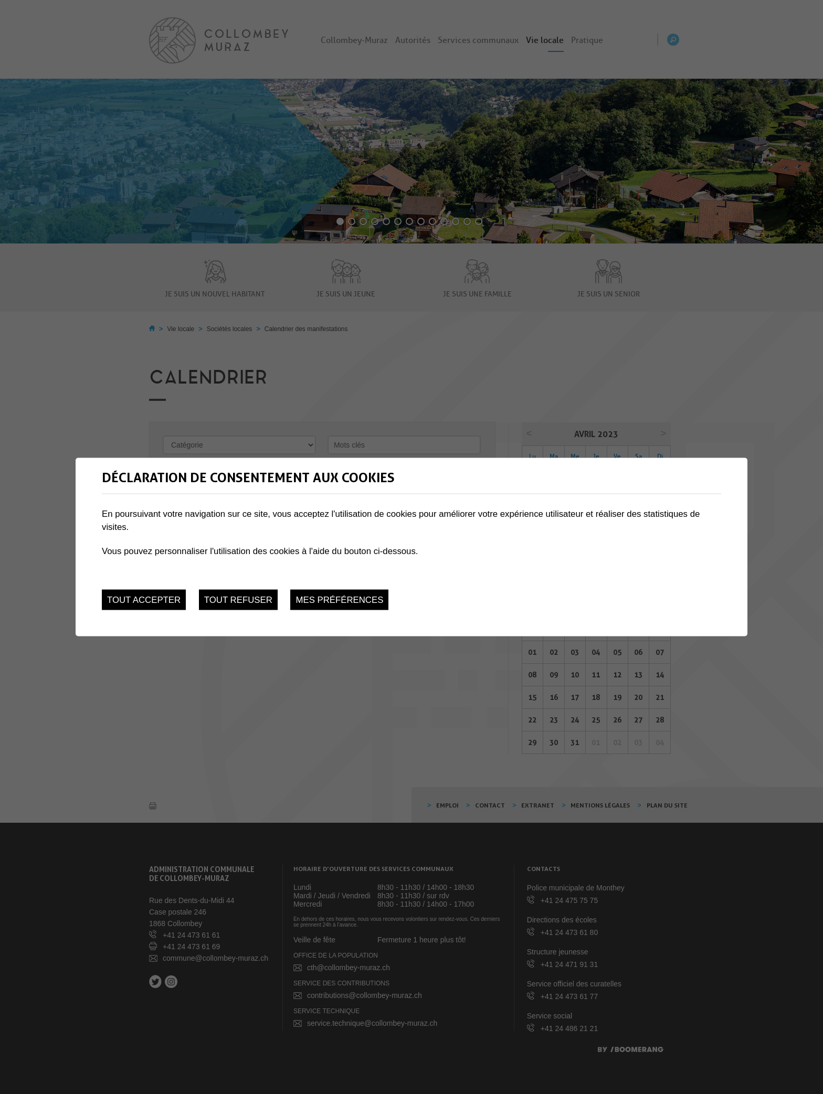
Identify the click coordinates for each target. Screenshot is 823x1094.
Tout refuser (238, 600)
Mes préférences (339, 600)
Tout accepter (144, 600)
